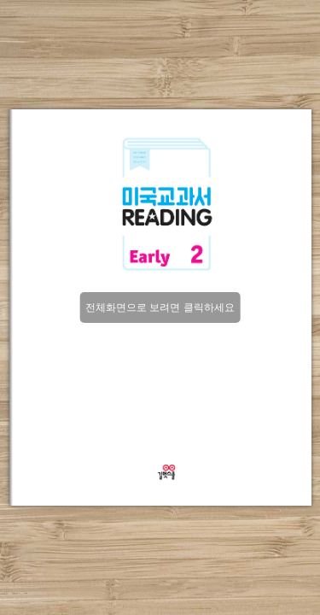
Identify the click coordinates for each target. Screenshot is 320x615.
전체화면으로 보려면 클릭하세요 (160, 307)
